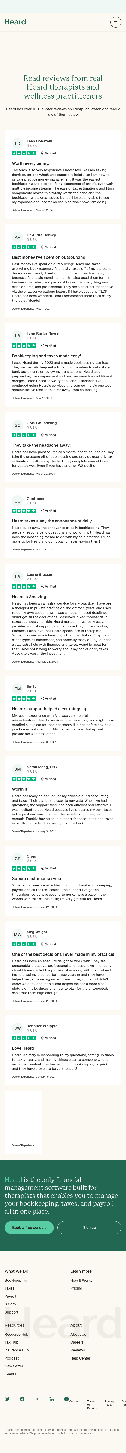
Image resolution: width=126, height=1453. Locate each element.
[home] (15, 22)
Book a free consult (29, 1227)
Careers (76, 1342)
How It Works (81, 1280)
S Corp (10, 1304)
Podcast (12, 1358)
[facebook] (22, 1398)
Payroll (10, 1296)
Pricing (76, 1288)
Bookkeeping (16, 1280)
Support (11, 1312)
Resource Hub (16, 1334)
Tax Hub (11, 1342)
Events (10, 1374)
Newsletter (14, 1366)
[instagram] (37, 1398)
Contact (74, 1401)
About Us (78, 1334)
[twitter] (7, 1398)
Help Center (80, 1358)
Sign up (89, 1227)
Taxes (9, 1288)
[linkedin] (51, 1398)
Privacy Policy (109, 1403)
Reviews (77, 1350)
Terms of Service (92, 1405)
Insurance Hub (17, 1350)
